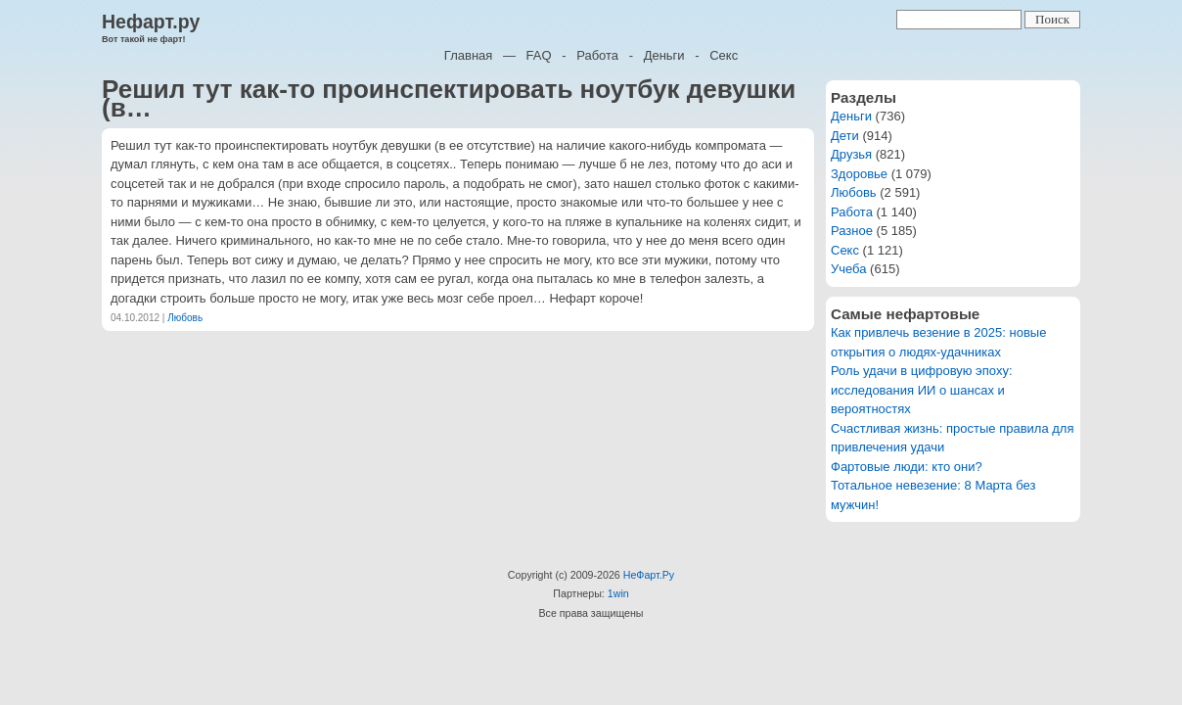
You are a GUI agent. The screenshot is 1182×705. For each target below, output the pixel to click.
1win (618, 593)
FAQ (539, 55)
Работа (597, 55)
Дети (845, 135)
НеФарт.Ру (648, 575)
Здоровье (859, 173)
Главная (468, 55)
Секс (723, 55)
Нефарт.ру (151, 21)
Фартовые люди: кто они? (906, 466)
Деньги (664, 55)
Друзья (851, 154)
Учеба (849, 268)
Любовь (185, 317)
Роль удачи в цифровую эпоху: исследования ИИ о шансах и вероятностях (922, 389)
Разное (852, 230)
